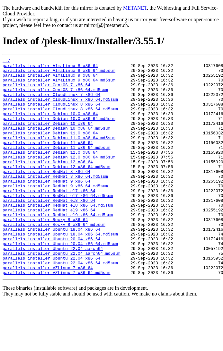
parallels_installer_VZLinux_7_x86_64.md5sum (56, 316)
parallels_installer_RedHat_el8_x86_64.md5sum (58, 235)
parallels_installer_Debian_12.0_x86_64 (50, 171)
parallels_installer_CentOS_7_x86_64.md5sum (55, 96)
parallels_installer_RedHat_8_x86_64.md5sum (55, 200)
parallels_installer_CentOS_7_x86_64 (46, 90)
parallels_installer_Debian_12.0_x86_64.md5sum (59, 177)
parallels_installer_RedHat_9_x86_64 (46, 206)
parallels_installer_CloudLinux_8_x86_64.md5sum (60, 119)
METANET (135, 8)
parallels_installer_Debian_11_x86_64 (48, 160)
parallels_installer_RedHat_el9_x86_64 (49, 241)
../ (6, 61)
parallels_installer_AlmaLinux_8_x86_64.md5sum (59, 73)
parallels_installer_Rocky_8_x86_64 (45, 252)
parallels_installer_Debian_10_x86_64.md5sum (56, 142)
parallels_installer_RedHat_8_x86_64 (46, 194)
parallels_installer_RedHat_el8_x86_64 (49, 229)
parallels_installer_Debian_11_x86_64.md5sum (56, 165)
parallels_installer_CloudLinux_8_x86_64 (51, 113)
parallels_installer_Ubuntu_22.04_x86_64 (51, 298)
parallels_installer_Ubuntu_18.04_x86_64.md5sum (60, 269)
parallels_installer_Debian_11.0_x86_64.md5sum (59, 154)
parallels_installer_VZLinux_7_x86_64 (48, 310)
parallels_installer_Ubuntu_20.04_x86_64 (51, 275)
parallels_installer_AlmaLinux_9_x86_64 (50, 79)
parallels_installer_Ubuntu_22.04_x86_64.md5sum (60, 304)
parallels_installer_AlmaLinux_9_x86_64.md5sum (59, 85)
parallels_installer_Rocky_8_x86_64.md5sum (54, 258)
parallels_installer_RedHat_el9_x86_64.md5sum (58, 246)
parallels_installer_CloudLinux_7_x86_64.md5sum (60, 108)
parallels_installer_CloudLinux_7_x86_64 (51, 102)
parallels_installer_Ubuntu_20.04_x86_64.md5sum (60, 281)
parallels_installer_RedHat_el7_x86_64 (49, 217)
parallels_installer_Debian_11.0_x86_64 (50, 148)
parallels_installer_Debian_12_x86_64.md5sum (56, 189)
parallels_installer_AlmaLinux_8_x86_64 (50, 67)
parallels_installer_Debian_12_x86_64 (48, 183)
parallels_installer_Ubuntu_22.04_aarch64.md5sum (61, 292)
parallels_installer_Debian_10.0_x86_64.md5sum (59, 131)
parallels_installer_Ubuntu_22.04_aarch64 (53, 287)
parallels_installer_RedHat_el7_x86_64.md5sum (58, 223)
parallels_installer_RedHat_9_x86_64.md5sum (55, 212)
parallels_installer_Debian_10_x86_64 (48, 137)
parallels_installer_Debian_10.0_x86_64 (50, 125)
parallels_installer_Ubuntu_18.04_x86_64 (51, 264)
